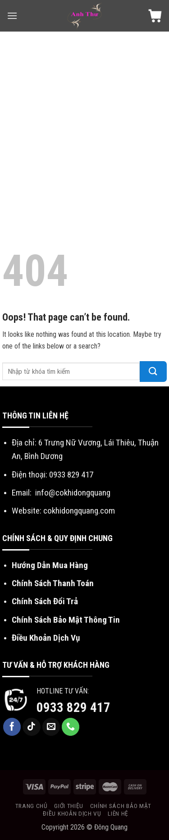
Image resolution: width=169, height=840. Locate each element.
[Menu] (12, 16)
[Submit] (153, 371)
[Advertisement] (84, 120)
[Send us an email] (51, 727)
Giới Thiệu (68, 805)
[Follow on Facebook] (12, 727)
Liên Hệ (118, 813)
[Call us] (71, 727)
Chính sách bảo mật (120, 805)
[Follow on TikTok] (32, 727)
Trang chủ (31, 805)
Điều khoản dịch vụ (72, 813)
